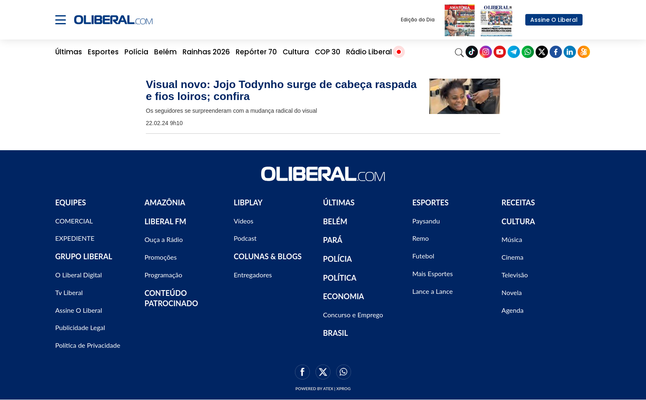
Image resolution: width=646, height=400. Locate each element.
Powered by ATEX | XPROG (323, 388)
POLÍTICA (339, 277)
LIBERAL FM (165, 221)
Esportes (103, 52)
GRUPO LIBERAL (83, 256)
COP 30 (327, 52)
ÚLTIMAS (339, 202)
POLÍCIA (337, 258)
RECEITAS (518, 202)
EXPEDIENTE (74, 238)
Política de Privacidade (87, 345)
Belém (165, 52)
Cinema (512, 257)
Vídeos (243, 221)
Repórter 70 (256, 52)
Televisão (514, 275)
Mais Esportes (432, 273)
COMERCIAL (74, 221)
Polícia (136, 52)
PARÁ (332, 239)
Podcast (245, 238)
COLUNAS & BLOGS (268, 256)
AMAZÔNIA (165, 202)
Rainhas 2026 (206, 52)
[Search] (459, 52)
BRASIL (335, 332)
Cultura (296, 52)
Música (511, 239)
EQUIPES (70, 202)
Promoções (161, 257)
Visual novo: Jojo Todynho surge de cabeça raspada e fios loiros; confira (281, 90)
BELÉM (335, 221)
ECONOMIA (343, 296)
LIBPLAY (248, 202)
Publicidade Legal (80, 327)
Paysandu (426, 221)
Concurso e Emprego (353, 315)
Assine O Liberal (554, 20)
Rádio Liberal (369, 52)
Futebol (423, 256)
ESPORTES (430, 202)
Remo (420, 238)
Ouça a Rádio (164, 239)
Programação (164, 275)
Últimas (68, 52)
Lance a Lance (432, 291)
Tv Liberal (69, 292)
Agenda (512, 310)
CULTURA (518, 221)
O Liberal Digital (78, 275)
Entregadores (253, 275)
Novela (511, 292)
